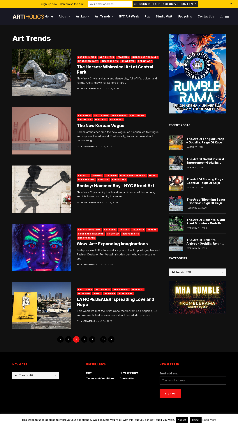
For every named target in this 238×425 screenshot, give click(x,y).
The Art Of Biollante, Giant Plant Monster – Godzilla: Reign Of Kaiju (205, 223)
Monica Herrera (91, 89)
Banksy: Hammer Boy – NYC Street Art (115, 185)
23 (103, 339)
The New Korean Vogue (100, 125)
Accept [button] (182, 419)
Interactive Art (88, 61)
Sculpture (128, 61)
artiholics (85, 120)
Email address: (169, 373)
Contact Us (127, 378)
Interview (113, 234)
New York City (109, 61)
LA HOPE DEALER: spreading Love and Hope (115, 302)
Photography (86, 238)
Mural (153, 176)
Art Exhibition (87, 57)
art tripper (137, 116)
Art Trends (101, 116)
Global (151, 230)
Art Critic (84, 116)
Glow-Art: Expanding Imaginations (112, 243)
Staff (89, 372)
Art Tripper (106, 57)
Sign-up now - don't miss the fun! (62, 4)
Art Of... (83, 176)
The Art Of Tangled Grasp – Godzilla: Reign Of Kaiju (205, 140)
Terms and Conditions (100, 378)
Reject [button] (195, 419)
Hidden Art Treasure (145, 57)
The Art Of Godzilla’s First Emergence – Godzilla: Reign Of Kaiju (205, 162)
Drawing (97, 176)
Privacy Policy (129, 372)
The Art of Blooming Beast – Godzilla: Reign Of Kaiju (205, 201)
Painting (103, 180)
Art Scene (110, 230)
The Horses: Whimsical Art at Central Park (115, 69)
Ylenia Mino (88, 146)
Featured (123, 57)
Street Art (145, 61)
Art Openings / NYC (89, 230)
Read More (209, 420)
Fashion (124, 230)
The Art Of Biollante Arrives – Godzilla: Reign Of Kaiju (205, 243)
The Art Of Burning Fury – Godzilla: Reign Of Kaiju (204, 181)
